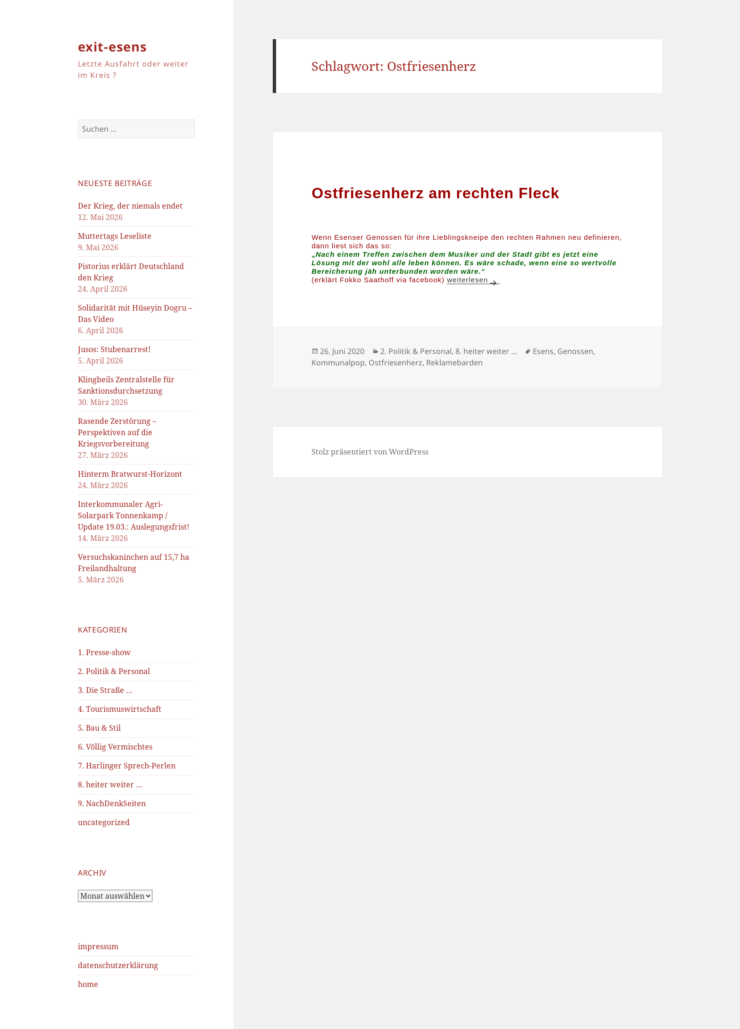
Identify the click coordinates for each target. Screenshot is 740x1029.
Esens (543, 351)
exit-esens (112, 46)
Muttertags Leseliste (114, 236)
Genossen (575, 351)
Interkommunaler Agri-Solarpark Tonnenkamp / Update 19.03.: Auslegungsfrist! (133, 515)
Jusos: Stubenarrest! (114, 349)
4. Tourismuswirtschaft (119, 709)
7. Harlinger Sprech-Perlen (127, 765)
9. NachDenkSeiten (112, 803)
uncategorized (104, 822)
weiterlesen (473, 280)
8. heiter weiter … (110, 784)
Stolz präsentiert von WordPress (370, 452)
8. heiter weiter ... (486, 351)
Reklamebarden (454, 362)
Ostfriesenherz (395, 362)
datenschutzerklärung (118, 965)
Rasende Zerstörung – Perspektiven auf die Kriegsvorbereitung (117, 432)
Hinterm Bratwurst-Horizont (130, 474)
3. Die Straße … (105, 690)
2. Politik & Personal (114, 671)
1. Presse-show (104, 652)
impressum (98, 946)
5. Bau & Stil (99, 728)
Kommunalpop (338, 362)
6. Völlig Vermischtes (115, 747)
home (88, 984)
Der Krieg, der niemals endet (130, 206)
